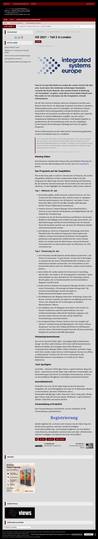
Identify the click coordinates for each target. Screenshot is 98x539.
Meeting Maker (82, 164)
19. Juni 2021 (40, 46)
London (50, 439)
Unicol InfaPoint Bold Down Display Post (18, 62)
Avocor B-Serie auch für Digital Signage (17, 55)
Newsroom (50, 46)
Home (5, 19)
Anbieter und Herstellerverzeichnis (28, 19)
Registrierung (64, 417)
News (5, 23)
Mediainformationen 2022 (20, 4)
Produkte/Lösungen (16, 23)
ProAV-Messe (60, 439)
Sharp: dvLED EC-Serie (12, 47)
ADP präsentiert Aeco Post (13, 58)
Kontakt (33, 4)
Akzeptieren (89, 534)
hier (58, 134)
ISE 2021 (42, 439)
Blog (11, 19)
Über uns (6, 4)
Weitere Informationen (76, 534)
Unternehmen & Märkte (33, 23)
